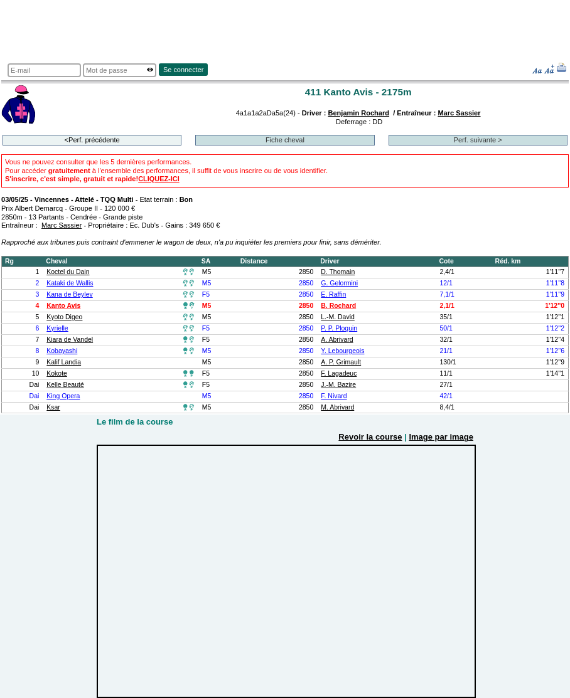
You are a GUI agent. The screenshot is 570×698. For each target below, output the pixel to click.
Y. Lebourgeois (342, 350)
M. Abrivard (337, 407)
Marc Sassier (459, 113)
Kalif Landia (63, 362)
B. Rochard (338, 305)
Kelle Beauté (64, 384)
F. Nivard (334, 396)
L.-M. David (338, 317)
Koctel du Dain (67, 271)
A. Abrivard (337, 339)
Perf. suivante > (478, 140)
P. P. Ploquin (339, 328)
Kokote (56, 373)
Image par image (441, 437)
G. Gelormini (339, 283)
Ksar (53, 407)
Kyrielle (57, 328)
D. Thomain (338, 271)
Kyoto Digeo (64, 317)
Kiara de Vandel (69, 339)
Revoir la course (370, 437)
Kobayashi (61, 350)
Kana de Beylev (69, 294)
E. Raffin (333, 294)
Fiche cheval (285, 140)
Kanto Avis (63, 305)
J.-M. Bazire (338, 384)
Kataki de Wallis (69, 283)
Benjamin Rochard (358, 113)
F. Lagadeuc (339, 373)
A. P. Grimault (341, 362)
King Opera (63, 396)
